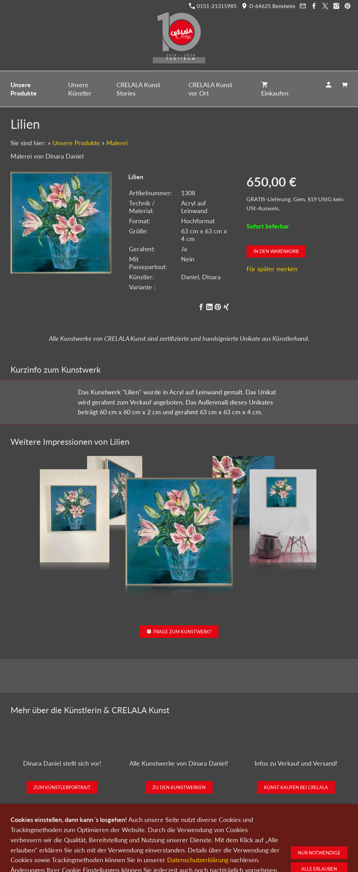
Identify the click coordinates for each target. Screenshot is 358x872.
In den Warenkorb (276, 251)
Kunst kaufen (68, 835)
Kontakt (136, 835)
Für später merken (272, 269)
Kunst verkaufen (104, 835)
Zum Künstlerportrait (62, 787)
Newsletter (177, 835)
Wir (155, 835)
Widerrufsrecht (288, 835)
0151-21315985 (213, 6)
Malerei (117, 143)
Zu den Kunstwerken (179, 787)
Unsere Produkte (76, 143)
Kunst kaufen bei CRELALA (296, 787)
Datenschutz (207, 835)
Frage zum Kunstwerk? (179, 631)
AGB (261, 835)
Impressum (238, 835)
